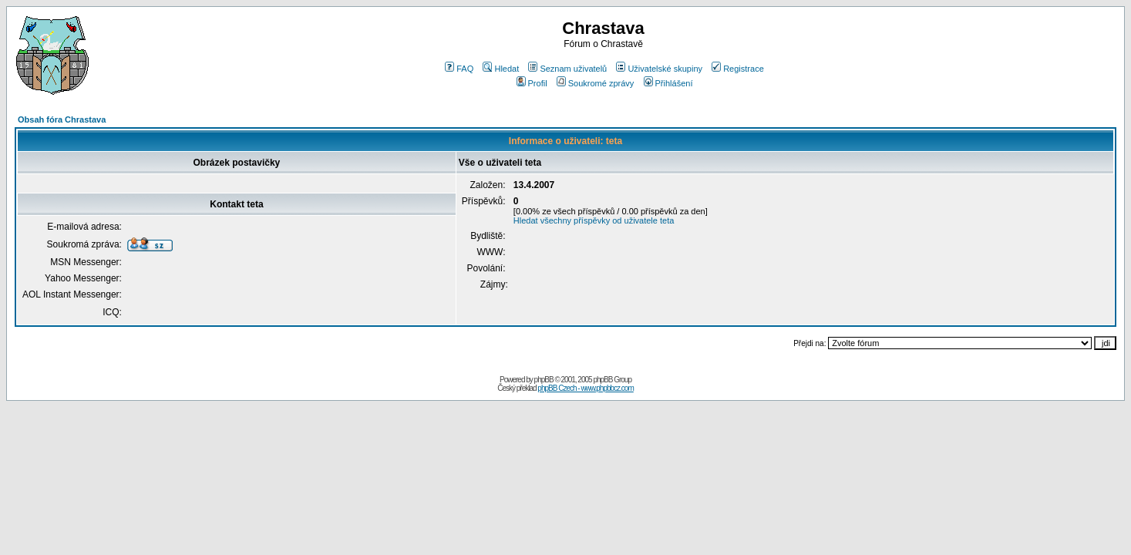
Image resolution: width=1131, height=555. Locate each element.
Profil (532, 83)
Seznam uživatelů (567, 68)
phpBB (544, 379)
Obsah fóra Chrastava (62, 119)
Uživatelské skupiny (659, 68)
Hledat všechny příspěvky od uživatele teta (594, 220)
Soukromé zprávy (596, 83)
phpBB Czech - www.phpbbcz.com (585, 388)
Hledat (501, 68)
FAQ (459, 68)
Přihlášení (668, 83)
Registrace (738, 68)
